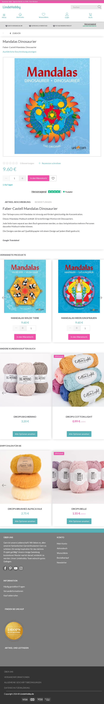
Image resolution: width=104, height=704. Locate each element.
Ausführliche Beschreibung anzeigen (19, 51)
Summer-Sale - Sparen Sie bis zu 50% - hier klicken (20, 2)
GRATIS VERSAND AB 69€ (15, 26)
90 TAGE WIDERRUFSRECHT (63, 26)
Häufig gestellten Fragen (14, 586)
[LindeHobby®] (11, 7)
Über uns (8, 672)
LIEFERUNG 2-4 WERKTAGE (39, 26)
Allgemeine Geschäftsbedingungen (22, 682)
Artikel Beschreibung (18, 202)
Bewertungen (27, 163)
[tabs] (90, 16)
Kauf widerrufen (11, 595)
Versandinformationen (13, 591)
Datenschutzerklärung (17, 688)
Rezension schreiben (51, 163)
